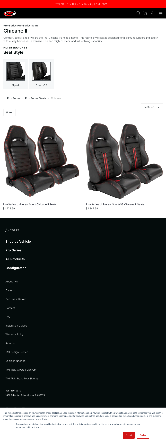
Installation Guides (16, 325)
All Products (15, 259)
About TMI (11, 281)
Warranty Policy (14, 334)
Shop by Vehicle (18, 241)
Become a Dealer (15, 299)
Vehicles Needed (15, 360)
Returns (10, 343)
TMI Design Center (16, 352)
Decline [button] (143, 435)
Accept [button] (129, 435)
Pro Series (13, 250)
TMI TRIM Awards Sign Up (20, 369)
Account (12, 229)
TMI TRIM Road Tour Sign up (22, 378)
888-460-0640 (13, 390)
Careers (10, 290)
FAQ (7, 316)
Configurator (15, 268)
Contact (10, 308)
